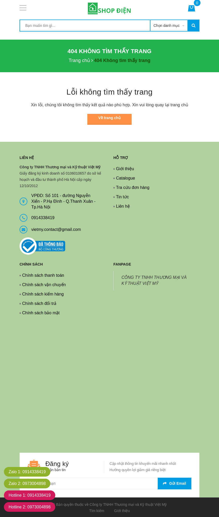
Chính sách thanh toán (43, 275)
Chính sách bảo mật (40, 313)
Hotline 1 (30, 495)
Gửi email (174, 483)
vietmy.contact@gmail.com (56, 229)
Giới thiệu (125, 169)
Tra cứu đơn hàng (132, 187)
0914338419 (42, 218)
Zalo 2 (27, 483)
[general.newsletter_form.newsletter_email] (109, 483)
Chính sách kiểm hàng (43, 294)
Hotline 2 (30, 507)
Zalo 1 (27, 472)
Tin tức (122, 197)
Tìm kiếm (96, 511)
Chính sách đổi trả (39, 303)
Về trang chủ (109, 118)
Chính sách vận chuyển (44, 284)
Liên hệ (123, 206)
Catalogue (125, 178)
